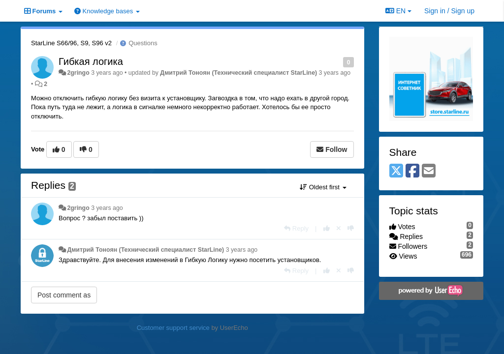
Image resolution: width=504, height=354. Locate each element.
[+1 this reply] (326, 228)
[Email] (429, 171)
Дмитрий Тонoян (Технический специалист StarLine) (238, 72)
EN (398, 11)
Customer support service (173, 327)
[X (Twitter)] (396, 171)
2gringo (78, 72)
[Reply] (296, 228)
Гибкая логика (91, 61)
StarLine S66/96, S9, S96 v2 (71, 43)
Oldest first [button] (323, 187)
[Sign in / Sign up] (449, 10)
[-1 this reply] (350, 228)
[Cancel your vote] (338, 228)
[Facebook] (412, 171)
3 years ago (107, 208)
